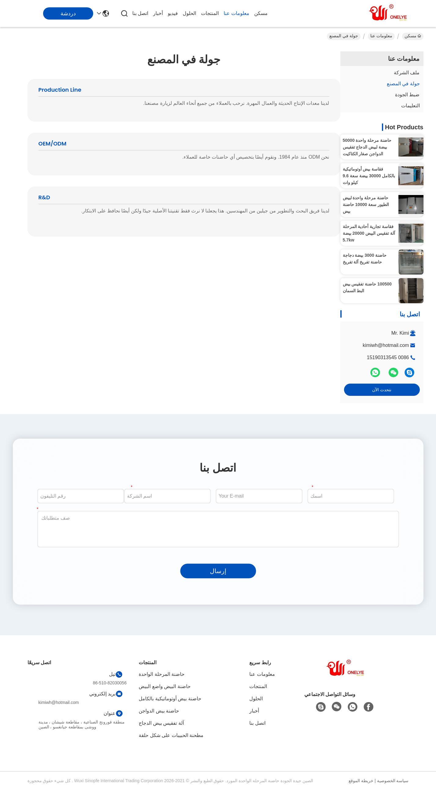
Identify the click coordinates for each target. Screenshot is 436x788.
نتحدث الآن (381, 389)
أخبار (158, 13)
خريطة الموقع (361, 780)
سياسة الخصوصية (393, 780)
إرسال (218, 571)
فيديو (173, 13)
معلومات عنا (236, 13)
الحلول (189, 13)
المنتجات (210, 13)
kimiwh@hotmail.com (386, 345)
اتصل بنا (140, 13)
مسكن (261, 13)
